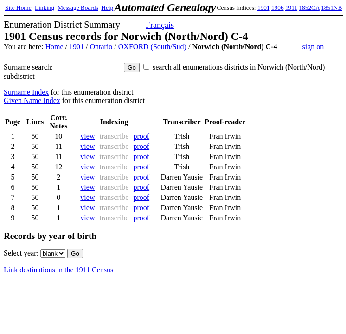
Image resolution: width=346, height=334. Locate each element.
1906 (277, 7)
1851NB (331, 7)
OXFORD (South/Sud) (152, 47)
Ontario (101, 47)
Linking (44, 7)
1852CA (309, 7)
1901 (263, 7)
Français (160, 25)
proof (141, 136)
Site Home (18, 7)
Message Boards (78, 7)
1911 (291, 7)
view (87, 136)
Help (107, 7)
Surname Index (26, 92)
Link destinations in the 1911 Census (58, 270)
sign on (313, 47)
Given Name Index (32, 100)
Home (54, 47)
